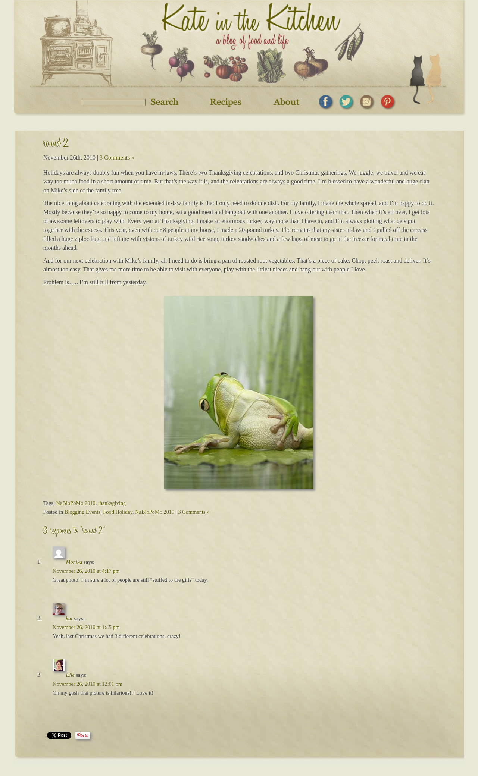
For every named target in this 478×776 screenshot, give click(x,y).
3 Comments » (117, 157)
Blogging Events (82, 512)
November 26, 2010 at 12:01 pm (87, 684)
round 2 (56, 144)
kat (69, 618)
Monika (74, 562)
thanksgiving (112, 503)
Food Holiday (117, 512)
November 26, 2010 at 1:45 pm (86, 627)
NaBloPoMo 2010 (76, 503)
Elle (70, 675)
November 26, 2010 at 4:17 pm (86, 571)
